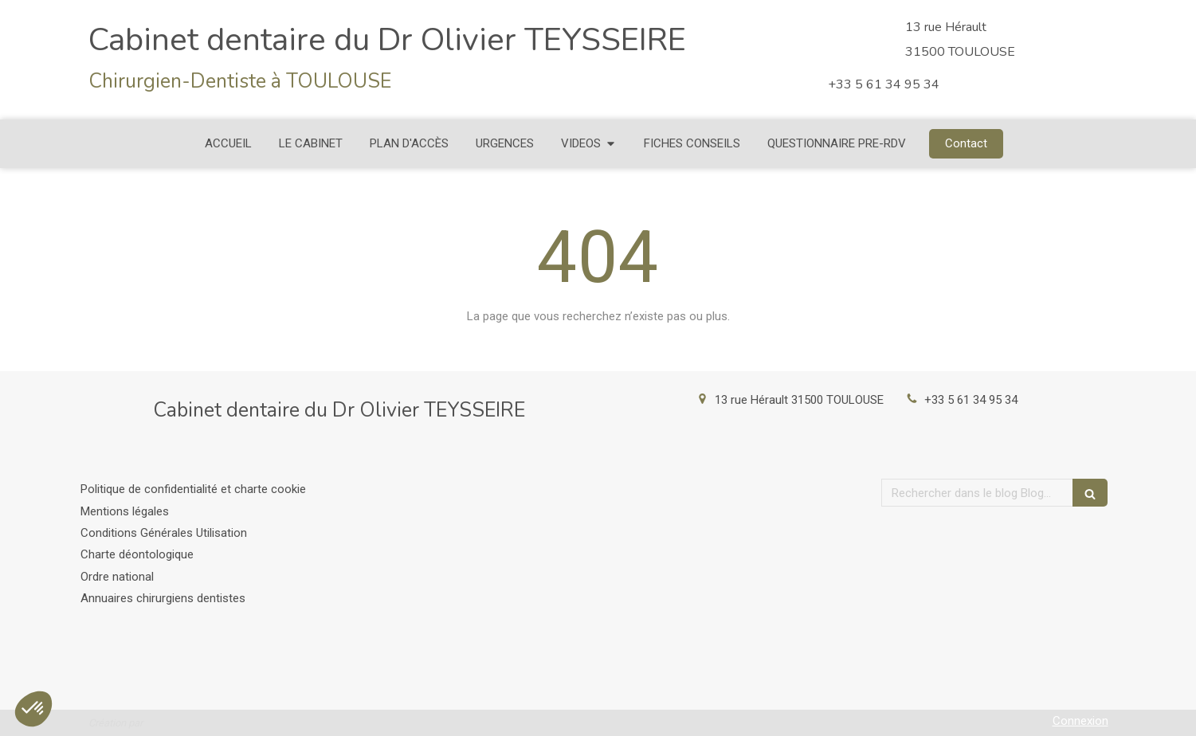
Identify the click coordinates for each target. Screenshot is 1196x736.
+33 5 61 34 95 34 (971, 400)
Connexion (1080, 721)
